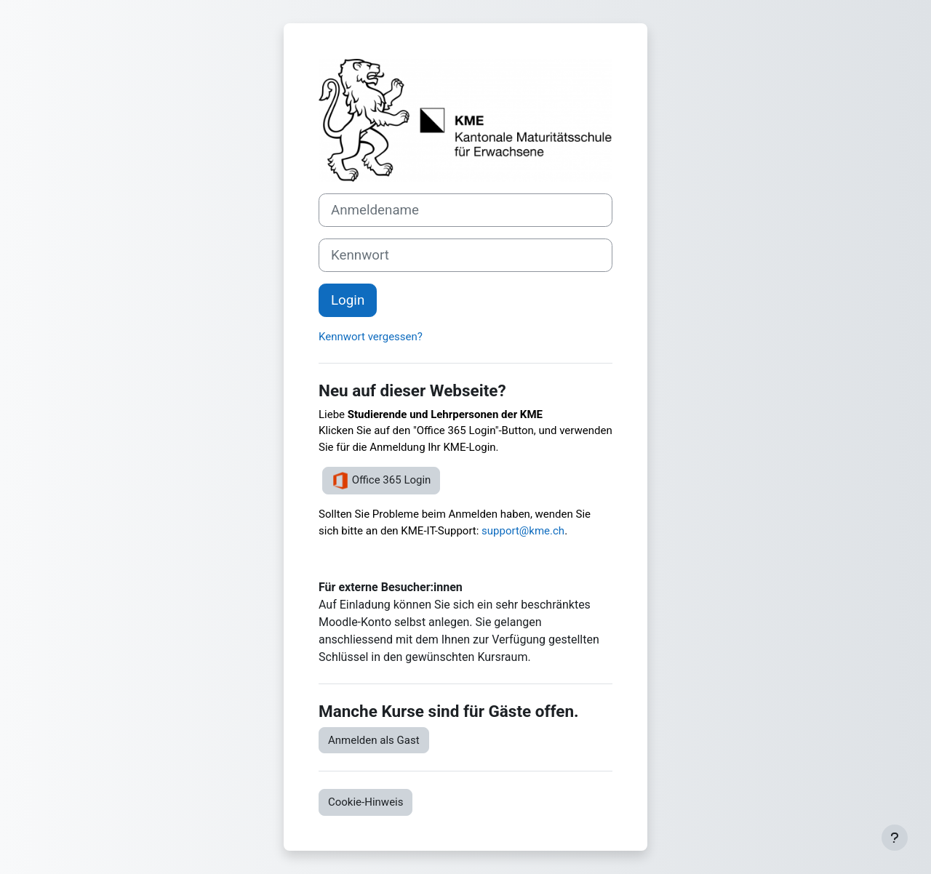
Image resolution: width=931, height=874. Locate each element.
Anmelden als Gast (374, 740)
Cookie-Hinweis (365, 802)
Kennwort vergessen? (371, 336)
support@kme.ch (523, 530)
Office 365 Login (381, 480)
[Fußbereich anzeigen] (895, 838)
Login (347, 300)
